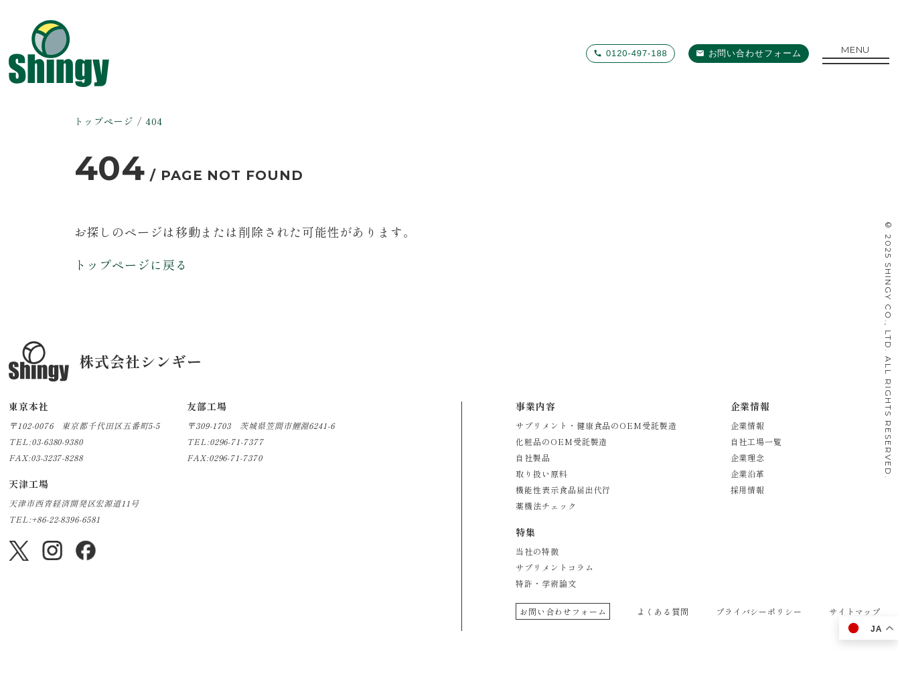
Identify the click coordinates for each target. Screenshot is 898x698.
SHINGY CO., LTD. (888, 307)
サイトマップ (855, 611)
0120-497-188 (637, 53)
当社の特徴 (537, 551)
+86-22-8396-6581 (65, 519)
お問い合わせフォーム (755, 53)
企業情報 (748, 425)
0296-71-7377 (237, 441)
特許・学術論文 (546, 583)
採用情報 (748, 489)
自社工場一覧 (756, 441)
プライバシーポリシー (759, 611)
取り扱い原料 (541, 473)
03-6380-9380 (57, 441)
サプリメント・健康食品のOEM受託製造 (596, 425)
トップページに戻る (131, 264)
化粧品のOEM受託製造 (561, 441)
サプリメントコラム (554, 567)
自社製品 (533, 457)
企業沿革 (748, 473)
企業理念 (748, 457)
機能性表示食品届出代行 (563, 489)
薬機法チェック (546, 505)
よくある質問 (662, 611)
